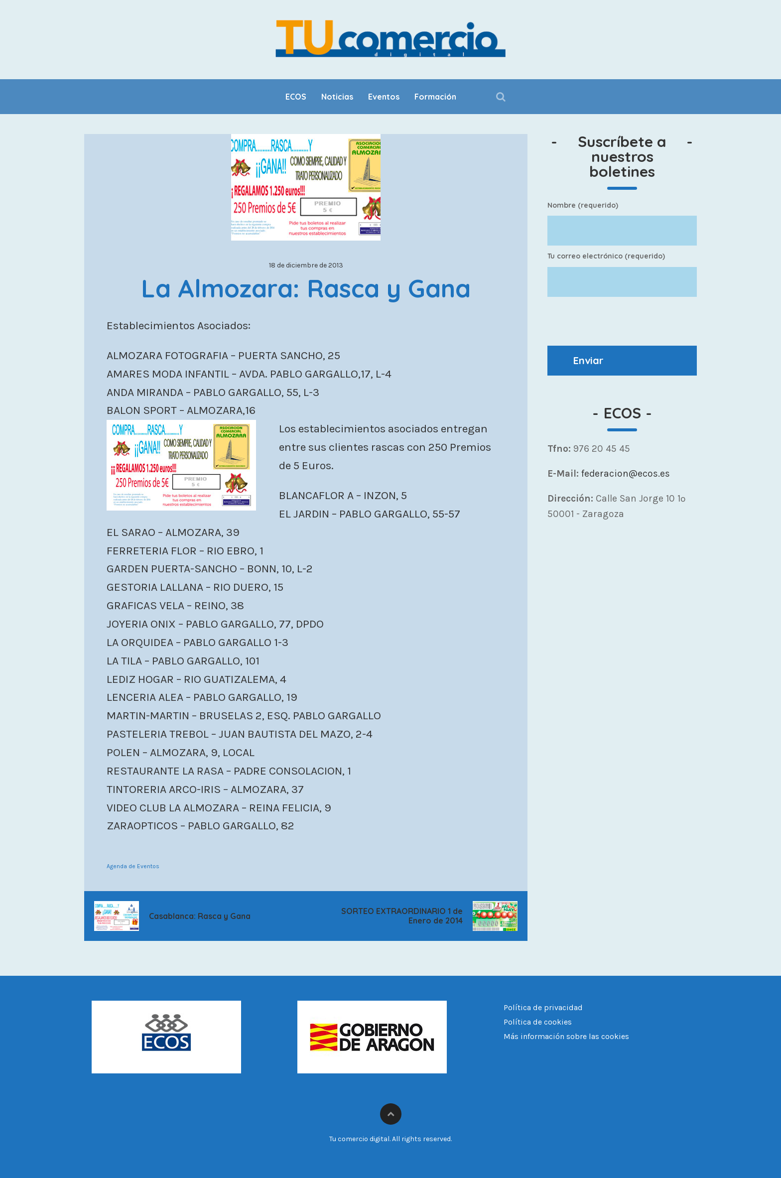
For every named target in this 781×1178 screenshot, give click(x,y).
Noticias (337, 97)
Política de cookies (538, 1022)
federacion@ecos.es (624, 473)
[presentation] (623, 321)
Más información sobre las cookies (566, 1036)
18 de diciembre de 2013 (306, 265)
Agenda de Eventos (133, 866)
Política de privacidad (543, 1007)
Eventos (383, 97)
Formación (435, 97)
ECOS (295, 97)
